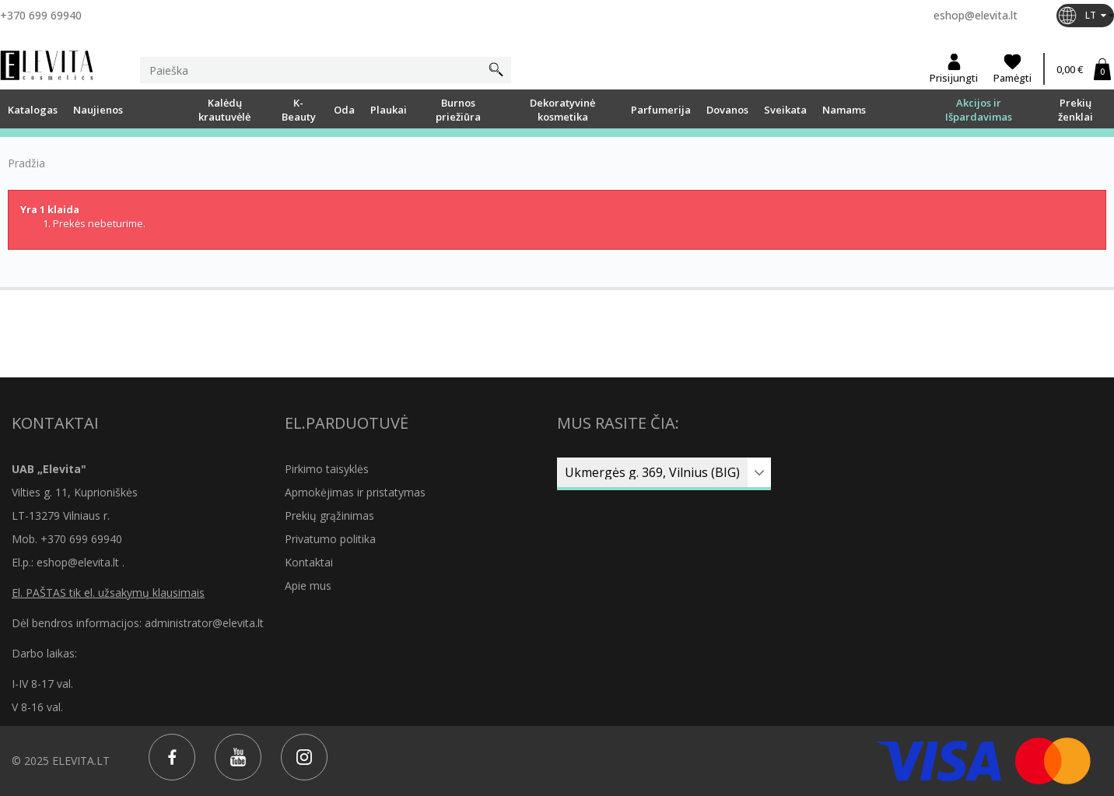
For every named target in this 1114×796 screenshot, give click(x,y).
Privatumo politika (330, 538)
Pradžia (26, 163)
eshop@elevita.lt (976, 15)
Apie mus (308, 585)
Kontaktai (309, 562)
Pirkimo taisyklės (327, 468)
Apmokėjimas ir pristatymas (355, 492)
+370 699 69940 (41, 15)
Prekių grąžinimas (329, 515)
